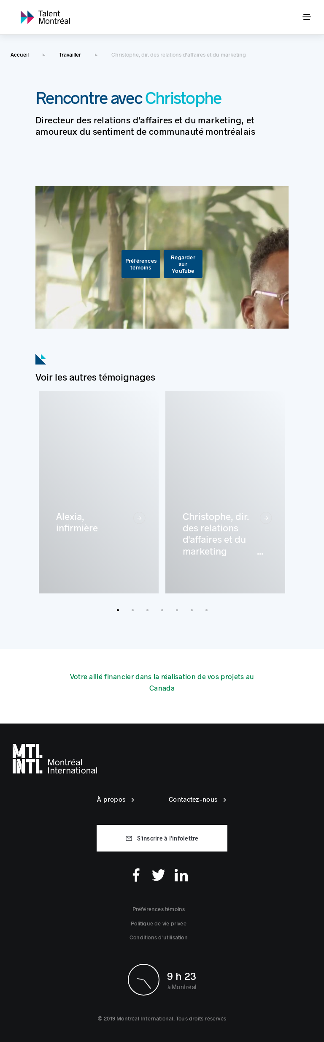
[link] (45, 17)
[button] (141, 264)
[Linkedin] (181, 874)
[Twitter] (158, 874)
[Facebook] (136, 874)
